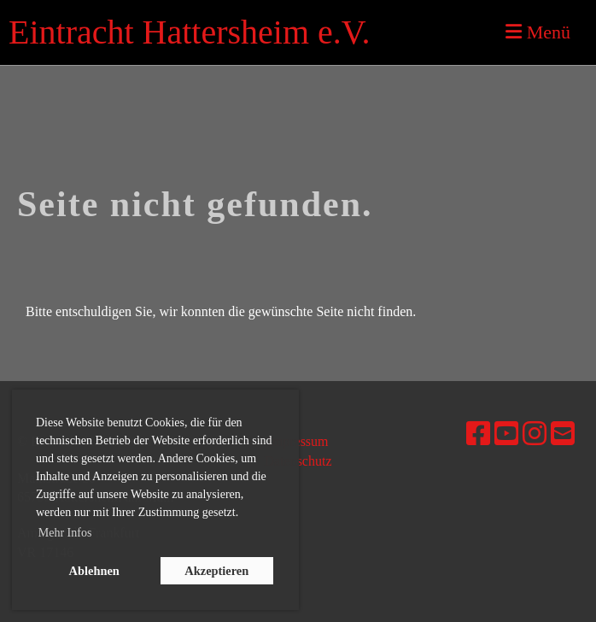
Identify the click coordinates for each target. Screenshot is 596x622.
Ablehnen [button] (94, 571)
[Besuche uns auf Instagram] (534, 434)
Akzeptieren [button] (216, 571)
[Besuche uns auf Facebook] (478, 434)
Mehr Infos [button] (65, 532)
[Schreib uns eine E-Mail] (563, 434)
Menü (537, 32)
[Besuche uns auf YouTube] (506, 434)
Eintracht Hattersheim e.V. (190, 32)
